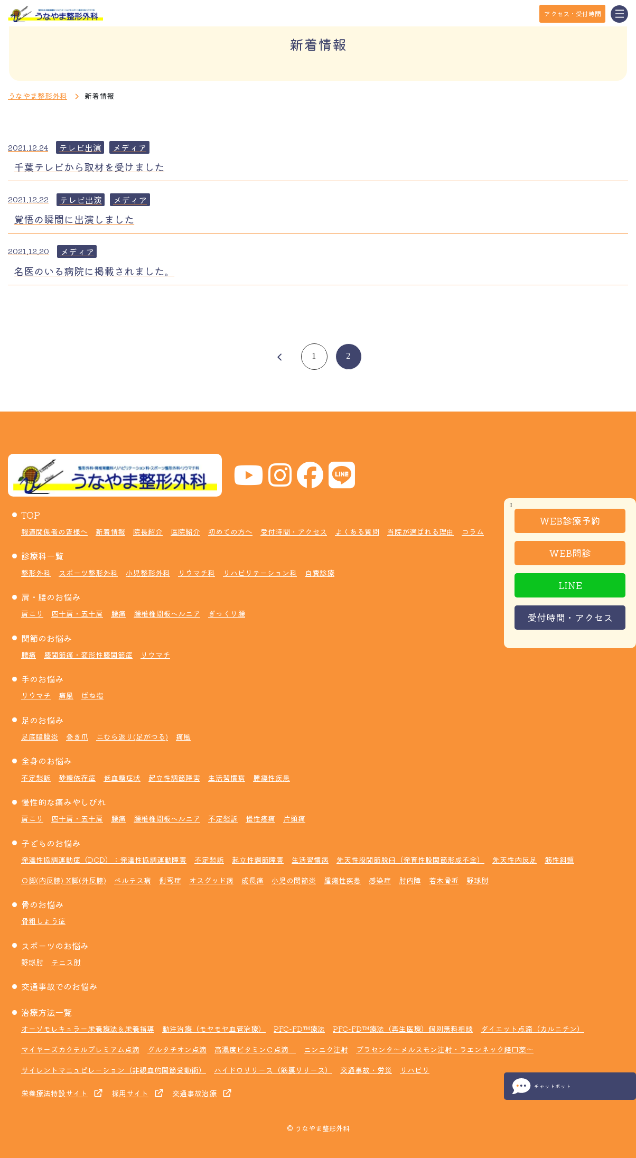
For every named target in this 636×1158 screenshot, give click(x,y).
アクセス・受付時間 (572, 13)
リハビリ (414, 1069)
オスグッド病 (211, 880)
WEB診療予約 (570, 520)
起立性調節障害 (174, 777)
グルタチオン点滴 (177, 1049)
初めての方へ (230, 531)
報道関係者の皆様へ (54, 531)
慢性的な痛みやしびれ (63, 802)
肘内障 (410, 880)
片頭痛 (294, 818)
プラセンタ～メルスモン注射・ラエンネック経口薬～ (445, 1049)
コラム (473, 531)
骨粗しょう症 (43, 921)
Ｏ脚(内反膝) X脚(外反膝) (63, 880)
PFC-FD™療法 (299, 1028)
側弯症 (170, 880)
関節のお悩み (46, 638)
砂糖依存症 (77, 777)
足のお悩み (42, 720)
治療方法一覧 (46, 1012)
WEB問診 (570, 552)
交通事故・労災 (366, 1069)
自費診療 (319, 572)
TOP (30, 515)
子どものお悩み (50, 843)
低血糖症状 (122, 777)
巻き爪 (77, 736)
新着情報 (110, 531)
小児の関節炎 (294, 880)
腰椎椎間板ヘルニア (167, 613)
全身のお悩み (46, 760)
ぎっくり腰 (226, 613)
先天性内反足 (514, 859)
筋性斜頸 (559, 859)
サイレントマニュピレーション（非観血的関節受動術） (113, 1069)
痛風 (66, 695)
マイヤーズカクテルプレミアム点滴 (80, 1049)
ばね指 (92, 695)
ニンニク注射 (326, 1049)
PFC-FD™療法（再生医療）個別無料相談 (403, 1028)
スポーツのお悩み (55, 945)
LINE (570, 585)
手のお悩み (42, 679)
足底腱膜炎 (39, 736)
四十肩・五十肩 (77, 613)
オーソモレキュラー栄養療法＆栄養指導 (87, 1028)
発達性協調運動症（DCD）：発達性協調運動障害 (103, 859)
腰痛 (118, 613)
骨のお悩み (42, 904)
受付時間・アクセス (570, 617)
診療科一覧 (42, 555)
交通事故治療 (194, 1093)
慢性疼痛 (260, 818)
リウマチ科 (196, 572)
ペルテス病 (132, 880)
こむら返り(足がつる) (132, 736)
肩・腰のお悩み (50, 597)
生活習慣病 (226, 777)
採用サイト (129, 1093)
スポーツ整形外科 (88, 572)
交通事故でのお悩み (59, 986)
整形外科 (36, 572)
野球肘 (477, 880)
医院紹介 (185, 531)
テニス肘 (66, 962)
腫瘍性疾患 (271, 777)
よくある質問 (357, 531)
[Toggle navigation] (619, 14)
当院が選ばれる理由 (420, 531)
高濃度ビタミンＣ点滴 (255, 1049)
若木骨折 (444, 880)
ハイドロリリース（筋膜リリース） (273, 1069)
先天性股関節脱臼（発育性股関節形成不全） (410, 859)
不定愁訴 (36, 777)
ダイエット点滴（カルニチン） (532, 1028)
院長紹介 (148, 531)
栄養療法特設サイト (54, 1093)
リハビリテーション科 (260, 572)
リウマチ (155, 654)
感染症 (380, 880)
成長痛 (252, 880)
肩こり (32, 613)
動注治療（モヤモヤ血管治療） (214, 1028)
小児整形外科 (148, 572)
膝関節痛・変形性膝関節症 (88, 654)
